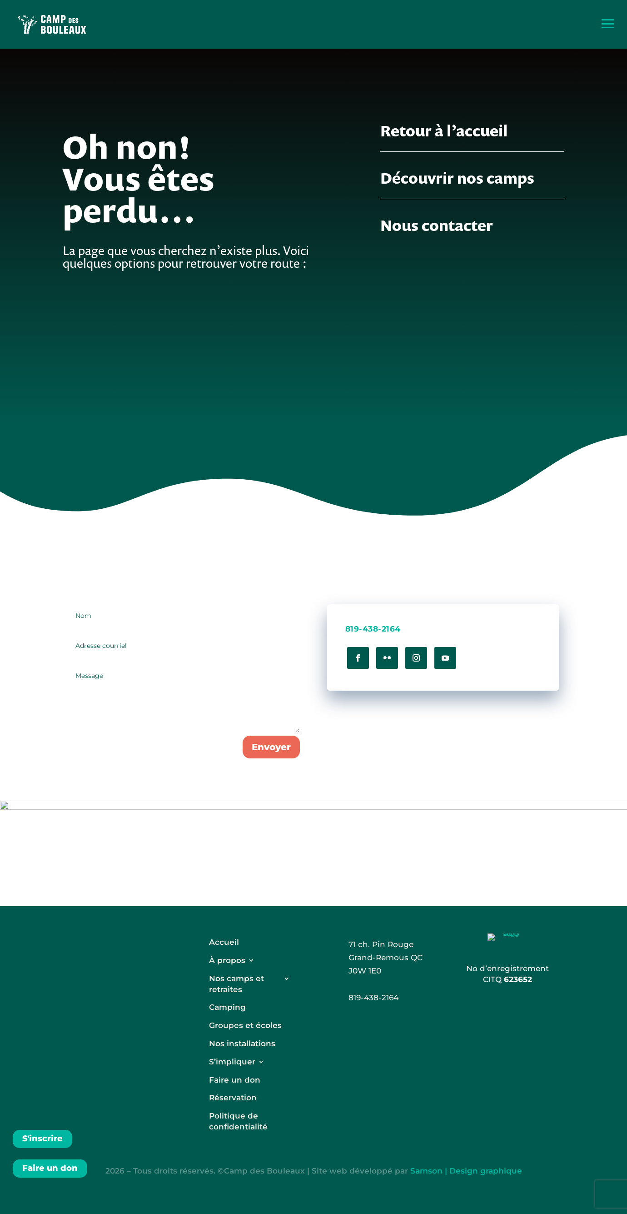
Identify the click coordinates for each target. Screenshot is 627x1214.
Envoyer (271, 747)
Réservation (233, 1097)
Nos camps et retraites (236, 984)
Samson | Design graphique (466, 1170)
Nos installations (242, 1043)
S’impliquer (232, 1061)
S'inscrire (42, 1139)
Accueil (224, 942)
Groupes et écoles (245, 1025)
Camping (227, 1007)
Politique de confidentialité (238, 1121)
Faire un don (50, 1168)
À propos (227, 960)
